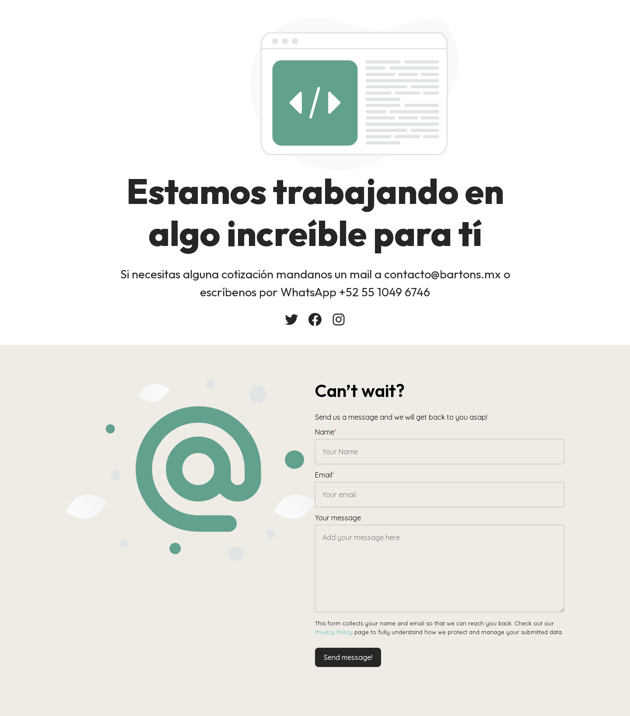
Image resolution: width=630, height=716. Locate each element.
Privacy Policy (334, 631)
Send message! (348, 657)
